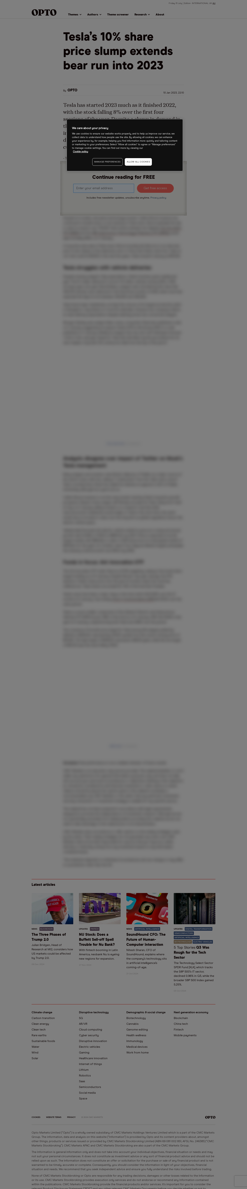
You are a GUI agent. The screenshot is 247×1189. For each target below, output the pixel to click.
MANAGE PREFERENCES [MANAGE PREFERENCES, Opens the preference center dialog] (107, 162)
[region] (124, 145)
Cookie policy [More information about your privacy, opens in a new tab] (80, 152)
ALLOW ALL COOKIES (138, 162)
